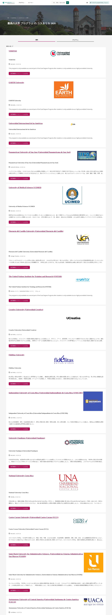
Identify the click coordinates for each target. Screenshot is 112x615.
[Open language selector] (87, 2)
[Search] (67, 2)
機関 (36, 40)
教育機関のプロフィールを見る (19, 73)
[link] (27, 18)
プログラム (22, 2)
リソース (31, 2)
